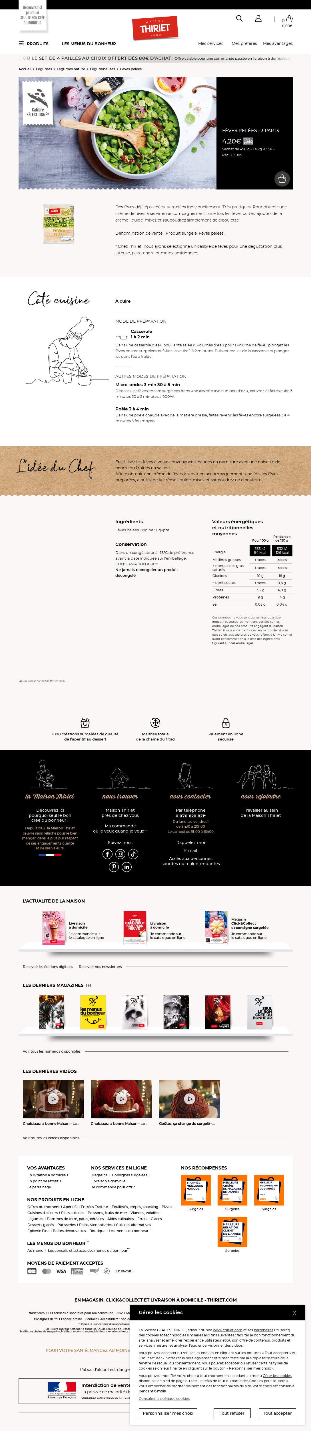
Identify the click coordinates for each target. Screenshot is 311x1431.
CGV (120, 1313)
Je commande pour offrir (113, 1187)
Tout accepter (278, 1413)
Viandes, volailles (145, 1213)
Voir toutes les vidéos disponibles (51, 1138)
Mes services (210, 43)
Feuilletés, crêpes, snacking (135, 1207)
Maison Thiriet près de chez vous (120, 813)
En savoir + (125, 1271)
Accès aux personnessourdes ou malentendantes (191, 861)
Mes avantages (278, 43)
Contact (91, 1319)
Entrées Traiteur (94, 1207)
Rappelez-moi (190, 842)
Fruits (142, 1219)
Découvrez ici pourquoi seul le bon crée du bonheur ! (50, 815)
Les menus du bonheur (89, 43)
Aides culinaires (120, 1219)
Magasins (99, 1175)
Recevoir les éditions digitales (48, 967)
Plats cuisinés (72, 1213)
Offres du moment (43, 1207)
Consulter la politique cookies (164, 1398)
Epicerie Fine (38, 1231)
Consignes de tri (46, 1319)
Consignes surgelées (129, 1175)
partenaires (263, 1330)
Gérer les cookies (277, 1376)
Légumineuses (102, 69)
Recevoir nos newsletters (100, 967)
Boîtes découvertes (69, 1231)
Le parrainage (39, 1187)
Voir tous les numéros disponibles (52, 1051)
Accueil (25, 69)
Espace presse (71, 1319)
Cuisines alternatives (133, 1225)
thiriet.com (37, 1313)
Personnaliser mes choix (168, 1413)
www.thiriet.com (227, 1330)
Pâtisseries (66, 1225)
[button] (258, 19)
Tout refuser (232, 1413)
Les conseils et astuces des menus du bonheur (89, 1250)
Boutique (97, 1231)
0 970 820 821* (191, 816)
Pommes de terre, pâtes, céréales (75, 1219)
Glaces (156, 1219)
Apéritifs (70, 1207)
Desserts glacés (40, 1225)
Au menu (35, 1250)
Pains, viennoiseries (96, 1225)
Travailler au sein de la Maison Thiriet (261, 813)
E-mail (190, 850)
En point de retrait (43, 1181)
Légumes (44, 69)
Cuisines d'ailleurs (42, 1213)
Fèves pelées (131, 69)
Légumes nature (71, 69)
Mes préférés (244, 43)
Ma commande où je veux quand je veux (120, 829)
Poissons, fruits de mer (107, 1213)
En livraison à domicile (46, 1175)
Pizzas (167, 1207)
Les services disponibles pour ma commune (80, 1313)
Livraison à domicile (108, 1181)
